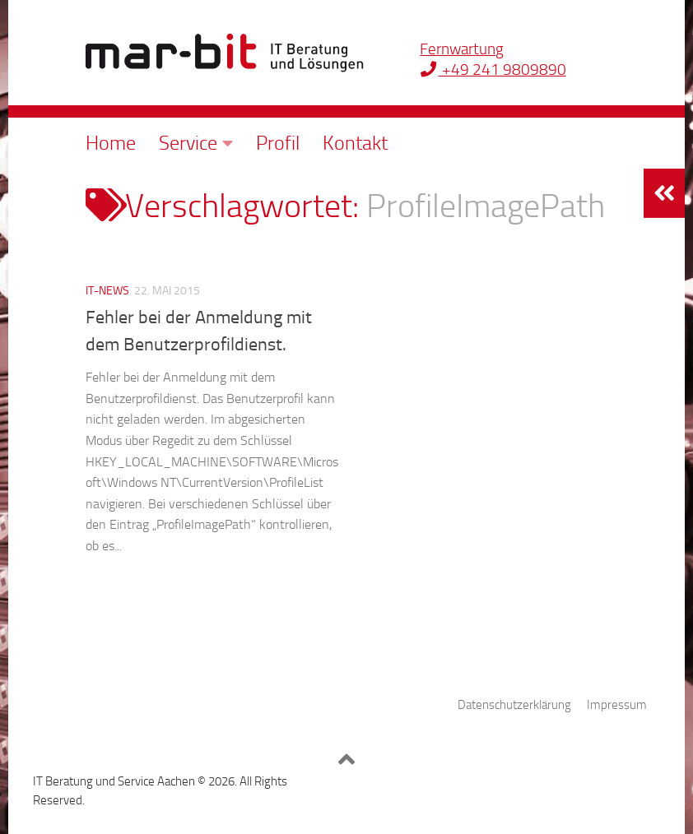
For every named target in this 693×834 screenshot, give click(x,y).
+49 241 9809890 (492, 69)
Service (188, 143)
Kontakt (355, 143)
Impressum (617, 704)
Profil (278, 143)
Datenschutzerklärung (514, 704)
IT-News (107, 291)
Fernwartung (462, 48)
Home (111, 143)
